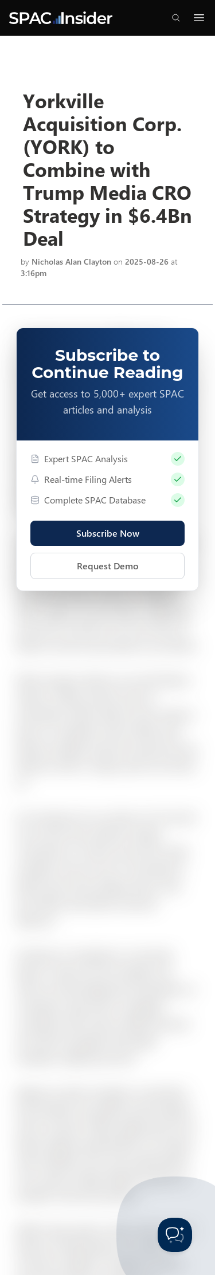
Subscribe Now (107, 533)
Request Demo (108, 566)
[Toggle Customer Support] (175, 1235)
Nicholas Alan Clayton (71, 261)
